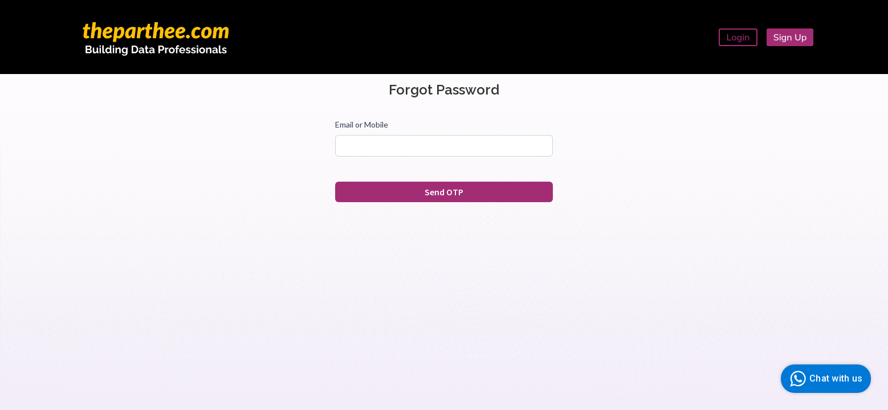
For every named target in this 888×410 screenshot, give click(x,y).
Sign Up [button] (790, 37)
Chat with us (824, 378)
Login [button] (738, 37)
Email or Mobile (361, 124)
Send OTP (444, 192)
